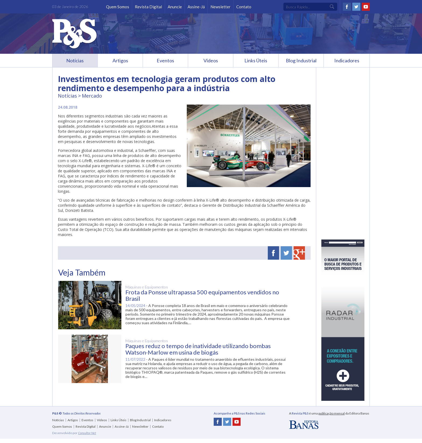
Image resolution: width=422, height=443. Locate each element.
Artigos (120, 60)
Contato (243, 6)
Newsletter (220, 6)
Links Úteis (255, 60)
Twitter (356, 7)
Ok (332, 7)
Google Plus (299, 253)
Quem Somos (117, 6)
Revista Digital (148, 6)
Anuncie (175, 6)
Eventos (165, 60)
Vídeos (210, 60)
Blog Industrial (301, 60)
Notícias (75, 60)
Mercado (92, 95)
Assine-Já (196, 6)
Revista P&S (74, 34)
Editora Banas (303, 424)
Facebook (347, 7)
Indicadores (346, 60)
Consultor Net (87, 433)
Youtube (366, 7)
